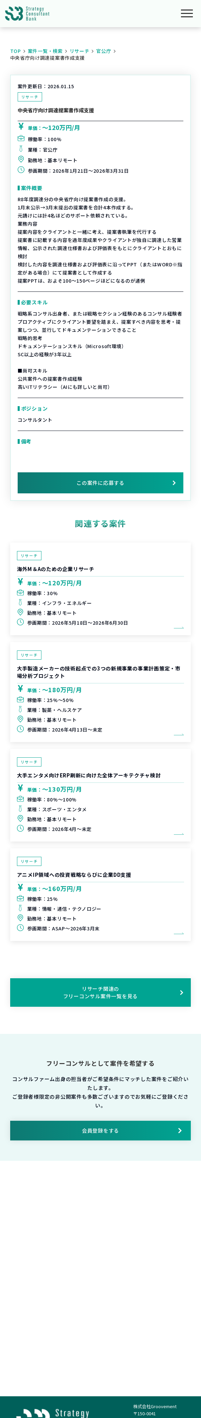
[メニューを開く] (187, 13)
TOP (15, 51)
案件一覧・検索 (45, 51)
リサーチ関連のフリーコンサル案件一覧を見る (123, 992)
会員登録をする (132, 1130)
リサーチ (80, 51)
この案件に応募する (100, 482)
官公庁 (103, 51)
